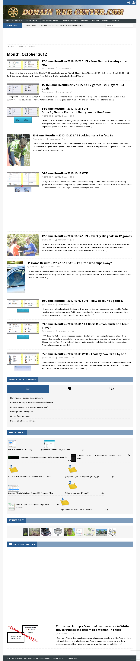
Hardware (95, 20)
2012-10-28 (49, 68)
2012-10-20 (40, 139)
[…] (83, 75)
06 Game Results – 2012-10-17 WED (65, 173)
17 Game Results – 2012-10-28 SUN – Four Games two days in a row (84, 62)
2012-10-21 (48, 115)
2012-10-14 (49, 239)
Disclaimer (57, 658)
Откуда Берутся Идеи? (20, 415)
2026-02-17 (63, 633)
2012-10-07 (49, 304)
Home (7, 20)
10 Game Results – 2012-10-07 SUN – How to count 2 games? (82, 300)
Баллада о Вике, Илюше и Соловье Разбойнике (31, 402)
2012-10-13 (34, 266)
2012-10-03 (49, 357)
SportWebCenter (70, 20)
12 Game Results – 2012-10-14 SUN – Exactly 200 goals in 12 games (87, 236)
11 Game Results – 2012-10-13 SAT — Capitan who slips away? (69, 263)
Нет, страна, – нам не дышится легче (26, 397)
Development (31, 20)
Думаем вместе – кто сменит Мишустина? (29, 406)
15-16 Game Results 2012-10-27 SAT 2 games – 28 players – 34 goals (83, 86)
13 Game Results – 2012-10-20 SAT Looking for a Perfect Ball (74, 135)
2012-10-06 (49, 331)
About (114, 20)
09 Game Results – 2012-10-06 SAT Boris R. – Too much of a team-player (86, 325)
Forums (105, 20)
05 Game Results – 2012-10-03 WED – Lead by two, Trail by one (84, 354)
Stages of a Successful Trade (23, 420)
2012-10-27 (49, 92)
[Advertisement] (56, 37)
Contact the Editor (70, 658)
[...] (121, 643)
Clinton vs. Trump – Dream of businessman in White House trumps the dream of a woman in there (92, 627)
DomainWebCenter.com (26, 658)
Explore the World (50, 20)
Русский (84, 20)
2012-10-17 (48, 176)
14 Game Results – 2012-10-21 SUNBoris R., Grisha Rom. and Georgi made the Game (76, 110)
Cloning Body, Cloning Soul (21, 411)
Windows (16, 20)
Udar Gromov (63, 68)
